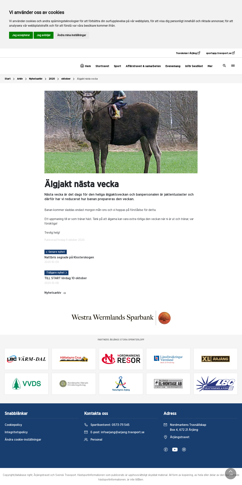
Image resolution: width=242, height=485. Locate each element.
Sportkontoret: (107, 424)
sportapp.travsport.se (220, 53)
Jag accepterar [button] (21, 35)
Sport (117, 66)
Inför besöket (194, 66)
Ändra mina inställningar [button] (71, 35)
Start (10, 79)
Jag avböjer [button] (43, 35)
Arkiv (22, 79)
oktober (68, 79)
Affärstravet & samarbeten (143, 66)
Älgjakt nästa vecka (87, 79)
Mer (210, 66)
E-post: (114, 432)
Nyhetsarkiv (38, 79)
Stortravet (102, 66)
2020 (54, 79)
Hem (85, 66)
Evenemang (172, 66)
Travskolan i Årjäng (188, 53)
